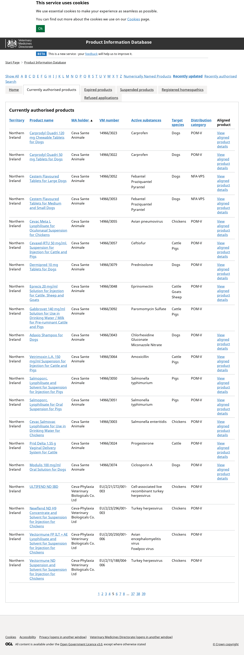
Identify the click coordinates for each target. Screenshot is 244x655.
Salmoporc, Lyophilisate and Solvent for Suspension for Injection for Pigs (48, 385)
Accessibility (28, 637)
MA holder (80, 120)
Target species (178, 122)
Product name (41, 120)
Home (14, 90)
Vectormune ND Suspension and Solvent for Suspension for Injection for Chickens (48, 569)
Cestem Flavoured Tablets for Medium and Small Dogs (45, 203)
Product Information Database (119, 42)
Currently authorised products (51, 90)
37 (133, 593)
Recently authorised (220, 76)
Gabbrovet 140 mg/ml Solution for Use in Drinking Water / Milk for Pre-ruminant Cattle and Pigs (49, 318)
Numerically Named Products (147, 76)
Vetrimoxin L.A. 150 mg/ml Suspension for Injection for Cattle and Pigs (48, 363)
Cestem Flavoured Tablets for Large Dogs (48, 178)
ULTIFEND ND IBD (44, 486)
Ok (40, 28)
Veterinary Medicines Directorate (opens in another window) (131, 637)
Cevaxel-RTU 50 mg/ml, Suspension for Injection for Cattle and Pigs (48, 250)
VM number (109, 120)
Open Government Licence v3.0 (81, 644)
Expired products (98, 90)
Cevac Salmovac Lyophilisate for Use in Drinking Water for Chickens (48, 428)
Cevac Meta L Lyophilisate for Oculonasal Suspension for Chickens (48, 228)
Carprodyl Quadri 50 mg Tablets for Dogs (46, 156)
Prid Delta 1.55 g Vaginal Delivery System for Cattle (43, 448)
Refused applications (101, 98)
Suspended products (137, 90)
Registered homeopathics (182, 90)
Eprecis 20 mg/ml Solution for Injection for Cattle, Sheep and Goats (47, 293)
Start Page (12, 62)
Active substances (146, 120)
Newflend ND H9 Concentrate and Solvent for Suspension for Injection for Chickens (48, 517)
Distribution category (201, 122)
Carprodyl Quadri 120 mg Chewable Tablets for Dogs (47, 137)
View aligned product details (223, 140)
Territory (16, 120)
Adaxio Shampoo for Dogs (46, 337)
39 (143, 593)
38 (138, 593)
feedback (91, 54)
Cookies (133, 19)
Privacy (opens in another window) (63, 637)
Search (10, 81)
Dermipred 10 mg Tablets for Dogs (44, 266)
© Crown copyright (226, 644)
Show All (12, 76)
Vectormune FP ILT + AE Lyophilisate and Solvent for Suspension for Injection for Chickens (49, 543)
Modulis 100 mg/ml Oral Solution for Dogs (48, 467)
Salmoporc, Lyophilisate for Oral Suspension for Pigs (46, 404)
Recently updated (188, 76)
